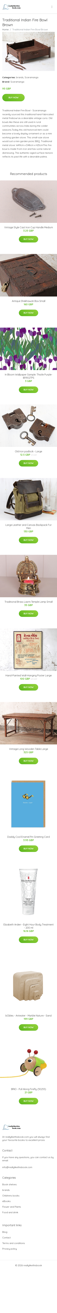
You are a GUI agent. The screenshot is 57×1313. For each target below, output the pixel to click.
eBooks (6, 1201)
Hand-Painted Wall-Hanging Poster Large (28, 675)
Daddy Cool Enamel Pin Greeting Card (28, 836)
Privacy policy (9, 1248)
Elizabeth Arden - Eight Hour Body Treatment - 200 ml (28, 926)
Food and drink (10, 1212)
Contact (6, 1237)
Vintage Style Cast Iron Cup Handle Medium (28, 227)
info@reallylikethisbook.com (17, 1167)
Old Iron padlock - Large (28, 451)
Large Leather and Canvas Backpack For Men (28, 526)
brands (20, 77)
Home (5, 29)
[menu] (52, 7)
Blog (4, 1232)
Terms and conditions (13, 1243)
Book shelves (9, 1184)
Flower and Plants (11, 1206)
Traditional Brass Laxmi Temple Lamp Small (29, 601)
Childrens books (10, 1195)
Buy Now (13, 97)
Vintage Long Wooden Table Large (28, 748)
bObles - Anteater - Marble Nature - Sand (28, 1015)
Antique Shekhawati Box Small (28, 301)
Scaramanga (31, 77)
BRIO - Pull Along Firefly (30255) (28, 1089)
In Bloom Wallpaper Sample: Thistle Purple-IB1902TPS (28, 376)
